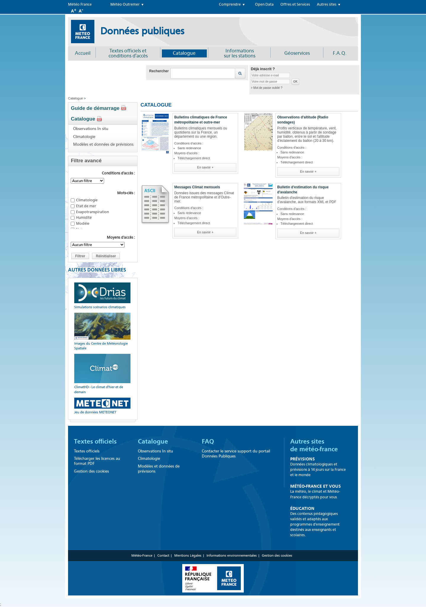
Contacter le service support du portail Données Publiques (236, 454)
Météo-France (141, 555)
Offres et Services (295, 4)
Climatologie (84, 136)
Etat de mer (86, 206)
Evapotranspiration (92, 212)
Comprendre (230, 4)
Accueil (83, 53)
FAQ (208, 441)
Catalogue (184, 53)
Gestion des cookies (91, 471)
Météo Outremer (125, 4)
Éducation (302, 508)
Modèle (82, 223)
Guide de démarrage (99, 108)
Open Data (264, 4)
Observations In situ (90, 128)
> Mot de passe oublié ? (266, 87)
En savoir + (205, 167)
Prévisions (302, 459)
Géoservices (297, 53)
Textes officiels (95, 441)
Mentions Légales (187, 555)
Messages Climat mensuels (197, 187)
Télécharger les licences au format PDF (97, 461)
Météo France (80, 4)
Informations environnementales (231, 555)
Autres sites (326, 4)
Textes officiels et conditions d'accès (128, 53)
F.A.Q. (340, 53)
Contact (163, 555)
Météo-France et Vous (315, 486)
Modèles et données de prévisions (103, 144)
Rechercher (159, 71)
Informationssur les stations (239, 53)
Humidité (84, 217)
